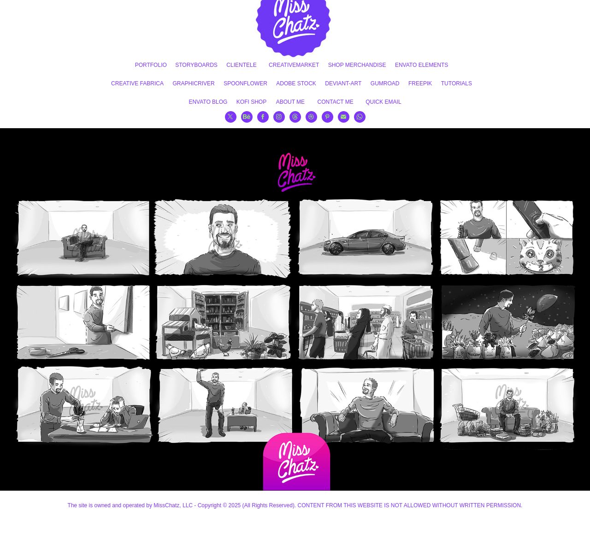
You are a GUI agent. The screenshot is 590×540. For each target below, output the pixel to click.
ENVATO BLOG (208, 102)
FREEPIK (420, 83)
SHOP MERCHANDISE (357, 65)
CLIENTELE (241, 65)
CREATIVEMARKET (294, 65)
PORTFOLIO (151, 65)
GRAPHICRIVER (193, 83)
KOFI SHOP (251, 102)
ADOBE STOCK (296, 83)
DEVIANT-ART (343, 83)
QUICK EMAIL (383, 102)
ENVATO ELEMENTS (421, 65)
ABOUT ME (290, 102)
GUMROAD (385, 83)
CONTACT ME (336, 102)
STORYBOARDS (196, 65)
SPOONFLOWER (245, 83)
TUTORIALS (456, 83)
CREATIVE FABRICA (137, 83)
